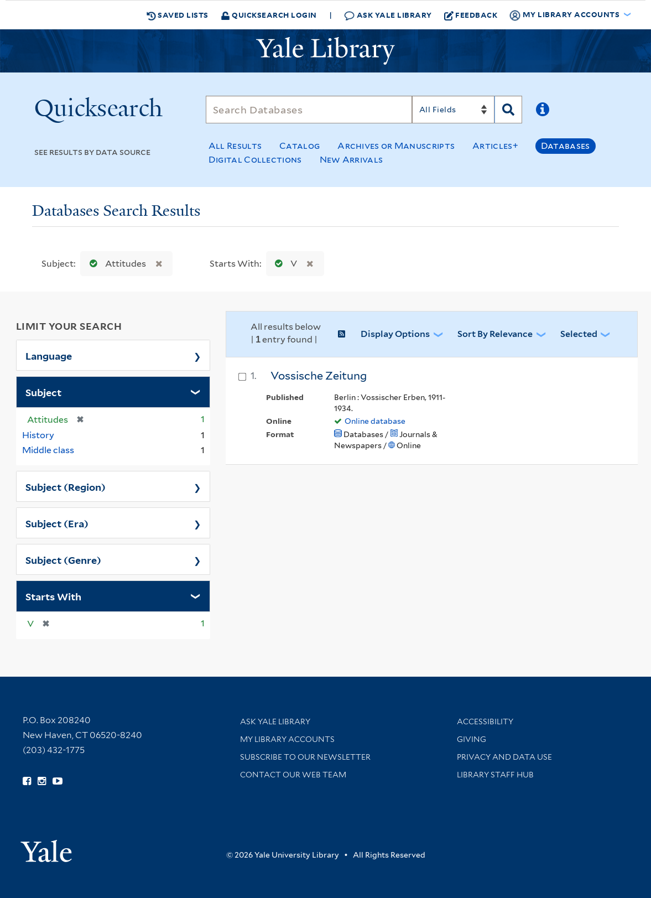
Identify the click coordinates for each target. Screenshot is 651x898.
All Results (235, 146)
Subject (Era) (56, 523)
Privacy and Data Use (504, 756)
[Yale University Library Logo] (326, 51)
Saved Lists (178, 14)
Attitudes (115, 263)
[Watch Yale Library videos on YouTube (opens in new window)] (58, 781)
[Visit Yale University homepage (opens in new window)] (46, 847)
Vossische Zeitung (318, 375)
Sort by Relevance (495, 334)
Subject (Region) (65, 486)
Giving (471, 739)
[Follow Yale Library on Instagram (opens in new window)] (42, 781)
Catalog (299, 146)
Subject (43, 391)
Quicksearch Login (269, 14)
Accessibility (485, 721)
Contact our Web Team (293, 774)
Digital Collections (255, 159)
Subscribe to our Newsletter (305, 756)
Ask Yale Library (388, 15)
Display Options (395, 334)
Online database (375, 421)
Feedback (471, 14)
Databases (565, 146)
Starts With (53, 596)
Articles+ (495, 146)
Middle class (48, 450)
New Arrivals (351, 159)
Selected (578, 334)
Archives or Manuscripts (396, 146)
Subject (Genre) (63, 559)
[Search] (309, 109)
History (38, 435)
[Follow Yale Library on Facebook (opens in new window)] (27, 781)
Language (48, 355)
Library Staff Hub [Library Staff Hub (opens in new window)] (495, 774)
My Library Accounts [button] (565, 15)
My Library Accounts (287, 739)
